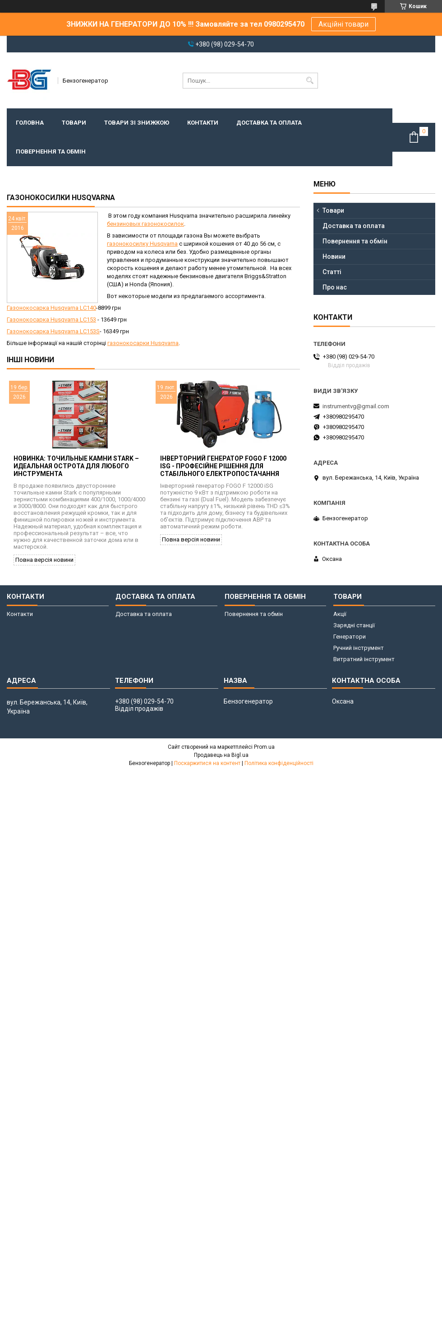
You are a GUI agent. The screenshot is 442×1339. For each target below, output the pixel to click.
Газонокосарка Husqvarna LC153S (53, 331)
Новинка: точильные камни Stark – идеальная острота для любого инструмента (76, 466)
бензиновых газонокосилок (145, 223)
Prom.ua (264, 747)
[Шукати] (310, 81)
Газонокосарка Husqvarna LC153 (51, 319)
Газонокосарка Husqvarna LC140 (51, 307)
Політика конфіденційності (278, 763)
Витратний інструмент (364, 659)
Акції (339, 614)
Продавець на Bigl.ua (221, 755)
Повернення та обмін (51, 151)
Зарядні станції (354, 625)
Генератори (349, 636)
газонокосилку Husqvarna (142, 243)
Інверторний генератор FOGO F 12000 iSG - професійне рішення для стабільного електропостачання (223, 466)
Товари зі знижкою (136, 122)
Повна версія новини (44, 559)
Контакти (202, 122)
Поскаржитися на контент (207, 763)
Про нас (334, 287)
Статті (331, 271)
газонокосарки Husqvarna (143, 343)
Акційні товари (343, 24)
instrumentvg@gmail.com (355, 406)
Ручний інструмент (358, 647)
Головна (30, 122)
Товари (74, 122)
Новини (333, 256)
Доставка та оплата (269, 122)
